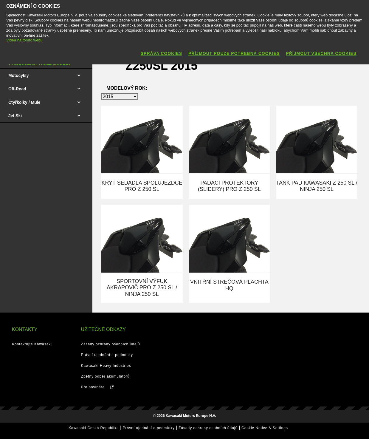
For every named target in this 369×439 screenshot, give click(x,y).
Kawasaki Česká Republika (94, 428)
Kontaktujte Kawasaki (32, 344)
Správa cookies (161, 53)
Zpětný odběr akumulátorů (105, 376)
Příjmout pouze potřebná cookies (234, 53)
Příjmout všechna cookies (321, 53)
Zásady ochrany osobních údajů (110, 344)
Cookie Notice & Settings (264, 428)
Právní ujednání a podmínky (107, 355)
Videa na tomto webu (24, 40)
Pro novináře (93, 387)
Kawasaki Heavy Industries (106, 366)
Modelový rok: (126, 88)
